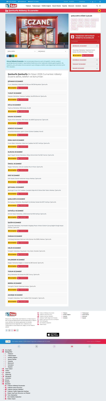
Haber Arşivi (42, 324)
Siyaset (84, 6)
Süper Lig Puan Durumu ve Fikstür (48, 319)
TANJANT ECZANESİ (79, 64)
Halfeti (81, 23)
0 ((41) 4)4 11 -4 (22, 231)
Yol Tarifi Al (12, 88)
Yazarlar (64, 6)
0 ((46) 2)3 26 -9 (88, 55)
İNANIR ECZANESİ (78, 68)
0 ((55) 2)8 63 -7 (23, 205)
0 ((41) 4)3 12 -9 (22, 146)
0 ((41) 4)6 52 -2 (23, 99)
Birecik (81, 20)
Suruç (93, 26)
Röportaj (7, 374)
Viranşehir (74, 29)
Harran (93, 23)
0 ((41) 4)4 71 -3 (23, 123)
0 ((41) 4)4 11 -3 (22, 88)
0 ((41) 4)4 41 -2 (23, 158)
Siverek (88, 26)
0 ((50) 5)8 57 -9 (23, 217)
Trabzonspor (36, 6)
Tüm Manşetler (43, 321)
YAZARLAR (22, 1)
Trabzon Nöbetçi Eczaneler (46, 313)
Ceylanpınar (94, 20)
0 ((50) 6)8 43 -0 (23, 111)
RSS (8, 341)
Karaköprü (80, 26)
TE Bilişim (98, 341)
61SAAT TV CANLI (33, 1)
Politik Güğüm (46, 6)
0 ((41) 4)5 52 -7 (23, 266)
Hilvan (73, 26)
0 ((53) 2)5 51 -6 (22, 278)
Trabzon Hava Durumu (45, 314)
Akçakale (74, 20)
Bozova (87, 20)
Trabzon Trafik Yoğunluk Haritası (47, 318)
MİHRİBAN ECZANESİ (79, 60)
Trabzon (28, 6)
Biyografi (7, 376)
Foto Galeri (7, 368)
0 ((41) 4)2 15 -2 (22, 193)
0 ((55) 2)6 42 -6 (23, 242)
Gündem (78, 6)
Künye (6, 380)
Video (6, 370)
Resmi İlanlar (56, 6)
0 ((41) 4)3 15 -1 (22, 182)
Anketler (7, 378)
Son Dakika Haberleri (44, 322)
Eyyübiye (74, 23)
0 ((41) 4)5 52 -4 (23, 254)
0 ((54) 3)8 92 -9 (23, 301)
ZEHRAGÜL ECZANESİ (80, 46)
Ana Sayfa (7, 350)
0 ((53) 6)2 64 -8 (23, 289)
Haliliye (87, 23)
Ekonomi (71, 6)
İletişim (6, 382)
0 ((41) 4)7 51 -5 (22, 135)
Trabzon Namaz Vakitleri (45, 316)
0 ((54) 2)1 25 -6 (23, 170)
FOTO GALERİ (11, 1)
